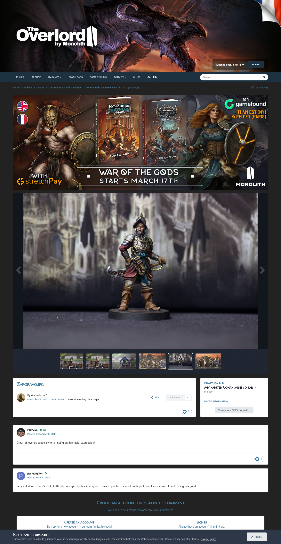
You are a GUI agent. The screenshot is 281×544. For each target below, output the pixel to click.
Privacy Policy (208, 539)
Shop (36, 77)
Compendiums (98, 77)
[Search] (220, 77)
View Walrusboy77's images (84, 399)
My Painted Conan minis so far (228, 387)
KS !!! (20, 77)
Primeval (32, 430)
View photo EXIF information (234, 410)
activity (120, 77)
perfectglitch (35, 473)
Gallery (152, 79)
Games (55, 77)
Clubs (136, 77)
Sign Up (256, 64)
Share (156, 397)
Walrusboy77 (39, 395)
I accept (257, 536)
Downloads (75, 77)
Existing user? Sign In (230, 64)
